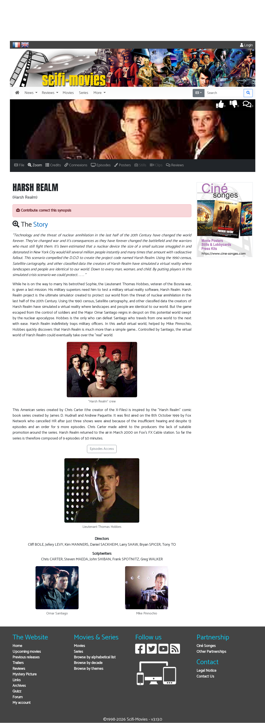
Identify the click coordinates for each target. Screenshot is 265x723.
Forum (17, 697)
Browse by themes (88, 669)
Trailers (18, 663)
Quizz (16, 691)
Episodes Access (102, 449)
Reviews (18, 669)
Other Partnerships (211, 652)
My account (21, 703)
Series (78, 652)
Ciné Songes (206, 646)
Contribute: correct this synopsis (43, 210)
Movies (79, 646)
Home (17, 646)
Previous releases (26, 657)
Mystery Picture (24, 674)
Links (16, 680)
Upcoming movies (26, 652)
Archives (19, 686)
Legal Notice (206, 671)
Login (246, 45)
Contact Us (205, 676)
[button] (30, 93)
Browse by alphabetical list (95, 657)
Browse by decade (88, 663)
